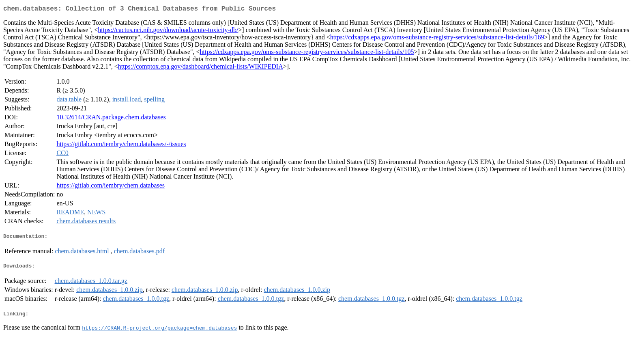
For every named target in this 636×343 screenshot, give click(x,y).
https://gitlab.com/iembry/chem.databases (110, 186)
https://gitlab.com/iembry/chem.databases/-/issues (121, 145)
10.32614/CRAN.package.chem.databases (110, 118)
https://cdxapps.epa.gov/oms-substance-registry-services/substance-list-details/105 (307, 53)
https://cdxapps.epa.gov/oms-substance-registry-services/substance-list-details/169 (437, 38)
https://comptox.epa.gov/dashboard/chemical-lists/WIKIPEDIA (200, 68)
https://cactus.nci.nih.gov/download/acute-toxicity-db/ (168, 31)
